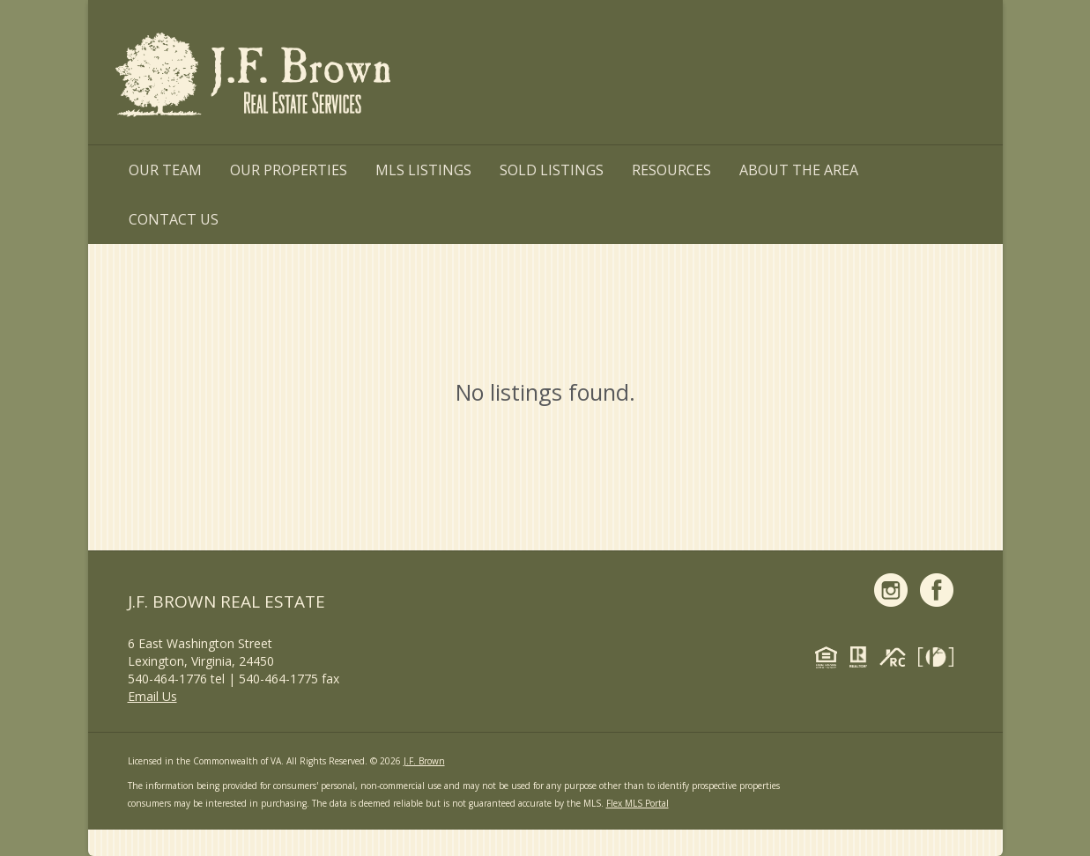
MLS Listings (423, 170)
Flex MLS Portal (637, 803)
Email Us (152, 696)
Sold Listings (552, 170)
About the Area (798, 170)
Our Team (165, 170)
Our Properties (288, 170)
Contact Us (174, 219)
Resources (671, 170)
